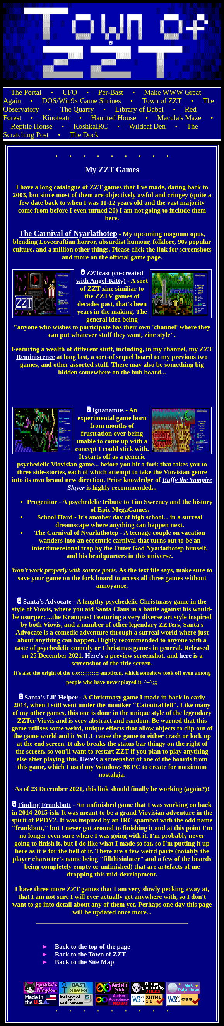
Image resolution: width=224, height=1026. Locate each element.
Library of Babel (139, 109)
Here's (94, 655)
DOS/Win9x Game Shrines (81, 101)
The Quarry (77, 109)
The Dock (84, 135)
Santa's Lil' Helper (51, 697)
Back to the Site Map (84, 962)
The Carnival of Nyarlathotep (68, 233)
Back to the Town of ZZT (90, 954)
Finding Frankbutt (44, 804)
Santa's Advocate (47, 601)
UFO (70, 92)
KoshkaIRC (91, 126)
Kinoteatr (56, 118)
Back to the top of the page (92, 946)
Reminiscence (35, 357)
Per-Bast (110, 92)
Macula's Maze (179, 118)
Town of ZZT (161, 101)
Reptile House (31, 126)
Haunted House (113, 118)
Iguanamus (108, 410)
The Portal (26, 92)
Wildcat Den (147, 126)
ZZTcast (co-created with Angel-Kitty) (109, 276)
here (185, 655)
